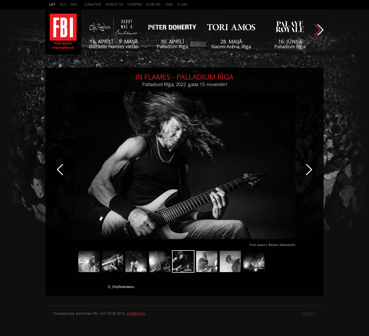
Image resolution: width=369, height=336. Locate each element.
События (92, 4)
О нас (182, 4)
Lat (52, 4)
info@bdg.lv (136, 313)
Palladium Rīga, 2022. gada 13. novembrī (184, 84)
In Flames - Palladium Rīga (184, 77)
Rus (63, 4)
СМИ (169, 4)
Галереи (134, 4)
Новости (114, 4)
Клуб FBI (153, 4)
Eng (74, 4)
